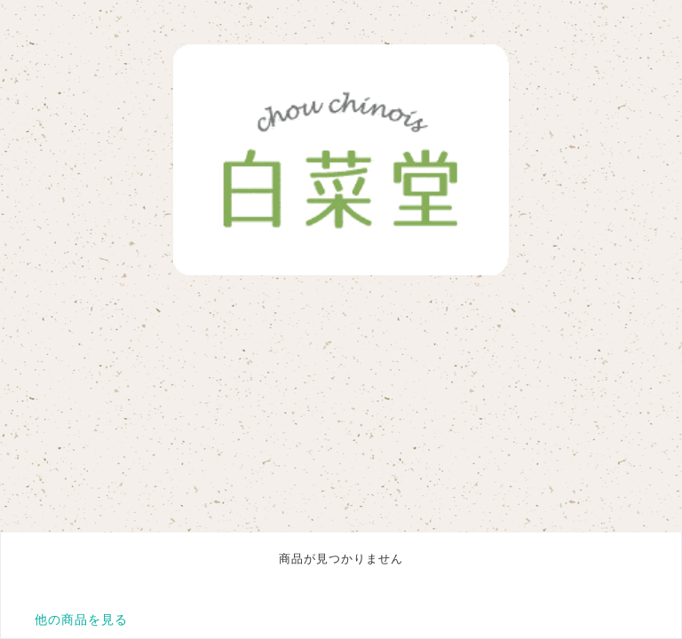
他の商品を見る (81, 619)
